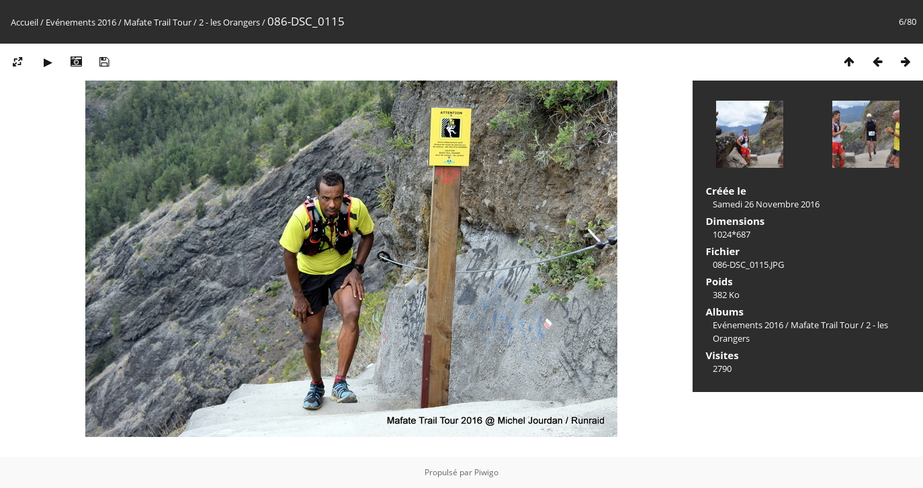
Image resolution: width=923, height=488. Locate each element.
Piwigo (486, 472)
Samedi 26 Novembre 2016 (766, 204)
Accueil (24, 22)
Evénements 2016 (81, 22)
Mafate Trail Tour (157, 22)
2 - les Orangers (229, 22)
